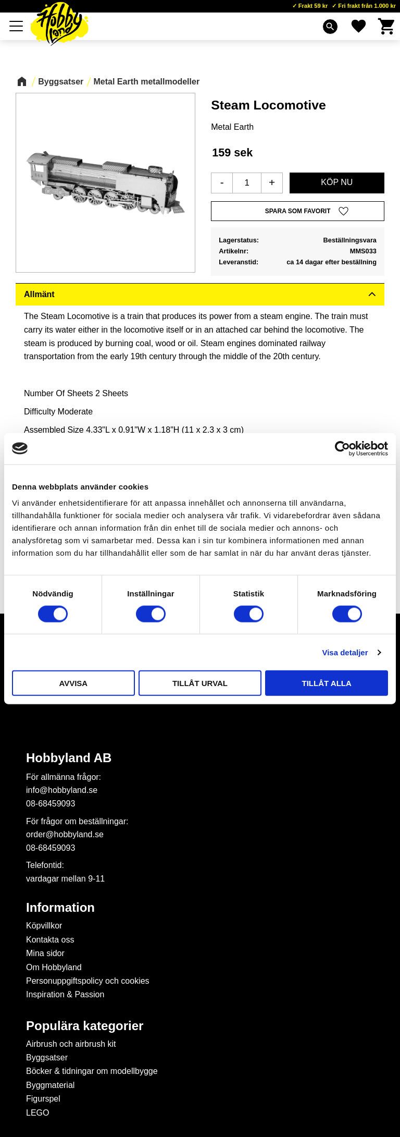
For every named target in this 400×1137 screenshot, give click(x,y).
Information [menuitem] (60, 907)
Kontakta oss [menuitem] (50, 939)
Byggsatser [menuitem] (47, 1057)
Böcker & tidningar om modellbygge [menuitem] (92, 1071)
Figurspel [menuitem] (43, 1098)
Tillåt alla (327, 683)
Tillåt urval (200, 683)
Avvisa (73, 683)
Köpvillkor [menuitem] (44, 925)
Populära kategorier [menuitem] (84, 1026)
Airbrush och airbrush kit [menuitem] (71, 1044)
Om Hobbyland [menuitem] (54, 967)
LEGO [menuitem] (37, 1112)
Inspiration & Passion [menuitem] (65, 994)
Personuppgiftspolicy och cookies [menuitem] (87, 980)
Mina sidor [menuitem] (45, 953)
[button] (16, 26)
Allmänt (39, 294)
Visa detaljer (345, 651)
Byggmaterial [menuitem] (50, 1085)
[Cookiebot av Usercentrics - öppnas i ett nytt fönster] (342, 448)
